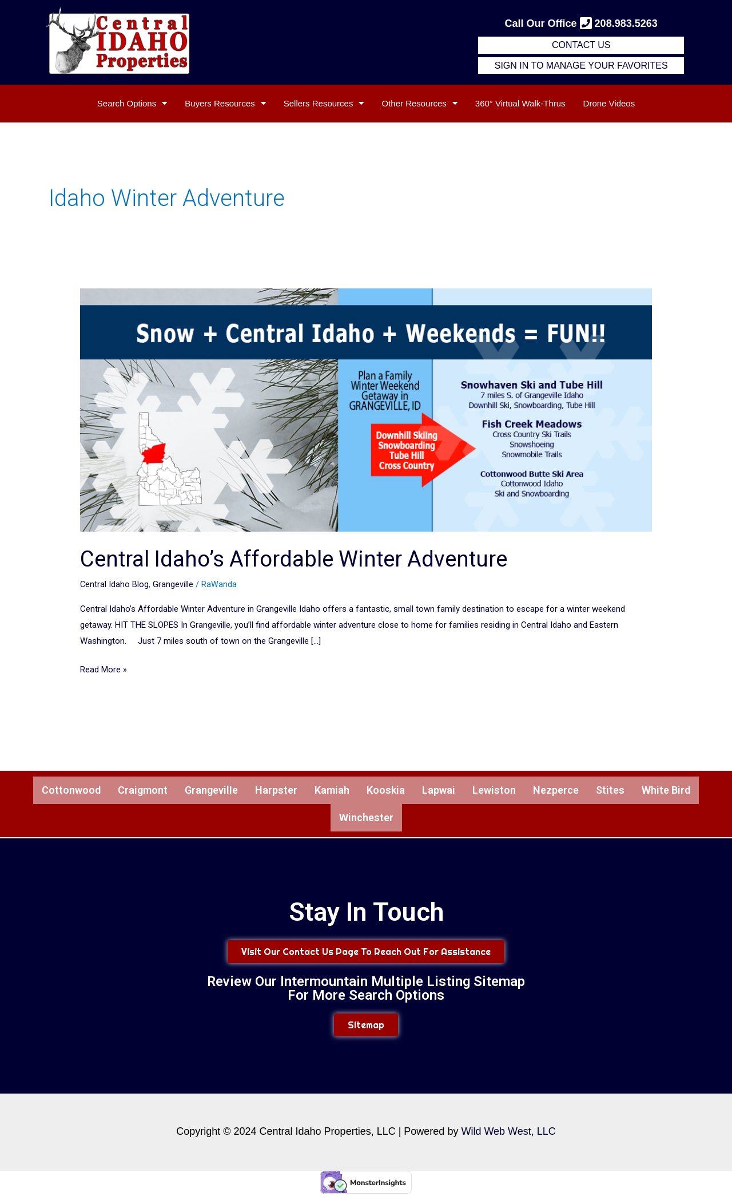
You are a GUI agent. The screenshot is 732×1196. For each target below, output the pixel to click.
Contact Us (581, 45)
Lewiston (504, 791)
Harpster (272, 791)
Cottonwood (50, 791)
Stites (627, 791)
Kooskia (388, 791)
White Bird (687, 791)
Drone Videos (609, 103)
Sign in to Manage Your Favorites (581, 65)
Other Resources (419, 103)
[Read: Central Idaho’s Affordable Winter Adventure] (366, 409)
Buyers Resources (225, 103)
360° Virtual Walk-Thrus (520, 103)
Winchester (366, 819)
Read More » (103, 668)
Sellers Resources (324, 103)
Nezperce (570, 791)
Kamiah (331, 791)
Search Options (132, 103)
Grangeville (173, 584)
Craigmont (127, 791)
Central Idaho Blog (114, 584)
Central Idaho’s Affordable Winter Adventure (304, 558)
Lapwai (445, 791)
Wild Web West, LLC (508, 1133)
